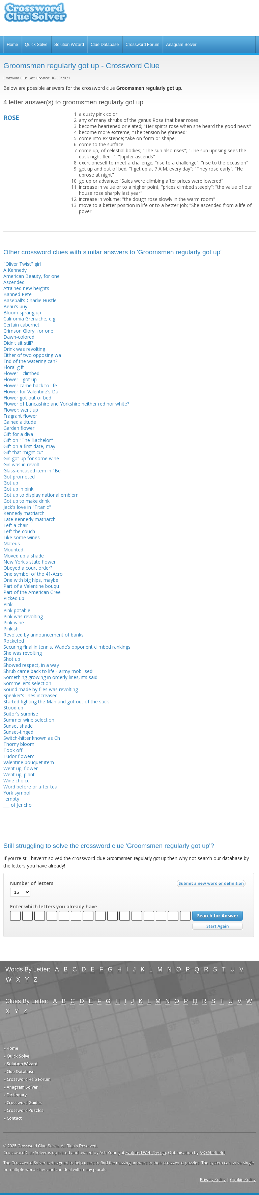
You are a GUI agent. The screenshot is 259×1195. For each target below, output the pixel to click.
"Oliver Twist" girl (22, 264)
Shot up (11, 659)
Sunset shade (18, 726)
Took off (12, 750)
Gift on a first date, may (29, 446)
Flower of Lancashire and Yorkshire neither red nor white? (66, 403)
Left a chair (15, 525)
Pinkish (11, 628)
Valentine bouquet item (28, 762)
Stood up (13, 707)
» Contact (12, 1118)
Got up (10, 482)
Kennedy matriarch (24, 513)
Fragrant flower (20, 416)
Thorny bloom (18, 744)
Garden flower (18, 428)
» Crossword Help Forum (27, 1079)
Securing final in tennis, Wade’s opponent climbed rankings (67, 647)
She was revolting (22, 653)
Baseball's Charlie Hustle (30, 300)
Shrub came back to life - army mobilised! (48, 671)
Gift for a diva (18, 434)
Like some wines (21, 537)
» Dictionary (15, 1095)
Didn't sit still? (18, 343)
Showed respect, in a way (31, 665)
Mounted (13, 549)
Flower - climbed (21, 373)
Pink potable (16, 610)
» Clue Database (18, 1071)
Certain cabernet (21, 324)
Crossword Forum (142, 44)
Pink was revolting (23, 616)
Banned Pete (17, 294)
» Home (10, 1048)
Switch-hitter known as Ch (31, 738)
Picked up (13, 598)
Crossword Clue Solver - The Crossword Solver (35, 15)
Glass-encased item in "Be (32, 470)
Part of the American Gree (32, 592)
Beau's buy (15, 306)
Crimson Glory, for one (28, 331)
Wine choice (16, 780)
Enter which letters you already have (53, 907)
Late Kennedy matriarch (29, 519)
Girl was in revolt (21, 464)
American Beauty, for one (31, 276)
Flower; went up (20, 410)
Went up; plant (19, 774)
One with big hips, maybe (30, 580)
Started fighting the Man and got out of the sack (56, 701)
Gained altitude (19, 422)
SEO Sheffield (212, 1152)
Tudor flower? (18, 756)
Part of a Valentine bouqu (31, 586)
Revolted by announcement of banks (43, 634)
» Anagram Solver (20, 1087)
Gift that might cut (23, 452)
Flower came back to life (30, 385)
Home (12, 44)
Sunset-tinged (18, 732)
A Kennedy (15, 270)
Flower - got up (20, 379)
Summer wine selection (28, 720)
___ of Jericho (17, 805)
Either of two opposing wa (32, 355)
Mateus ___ (15, 543)
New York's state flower (29, 561)
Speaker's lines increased (30, 695)
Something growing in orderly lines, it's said (50, 677)
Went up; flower (20, 768)
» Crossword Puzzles (23, 1110)
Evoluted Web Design (145, 1152)
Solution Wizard (69, 44)
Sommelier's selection (27, 683)
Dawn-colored (18, 337)
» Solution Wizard (20, 1064)
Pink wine (13, 622)
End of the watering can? (30, 361)
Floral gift (13, 367)
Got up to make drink (26, 501)
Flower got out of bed (27, 397)
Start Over (217, 926)
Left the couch (19, 531)
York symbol (16, 792)
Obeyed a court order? (27, 568)
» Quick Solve (16, 1056)
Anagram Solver (181, 44)
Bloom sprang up (22, 312)
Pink (7, 604)
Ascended (14, 282)
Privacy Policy (213, 1180)
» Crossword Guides (22, 1103)
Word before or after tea (30, 786)
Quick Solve (36, 44)
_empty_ (12, 799)
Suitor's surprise (20, 713)
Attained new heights (26, 288)
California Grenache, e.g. (29, 318)
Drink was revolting (24, 349)
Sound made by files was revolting (40, 689)
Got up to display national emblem (41, 495)
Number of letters (31, 883)
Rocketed (13, 641)
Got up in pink (18, 489)
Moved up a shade (23, 555)
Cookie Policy (243, 1180)
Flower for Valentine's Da (30, 391)
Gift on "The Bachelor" (28, 440)
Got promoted (19, 476)
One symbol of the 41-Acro (33, 574)
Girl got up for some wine (31, 458)
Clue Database (105, 44)
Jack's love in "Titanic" (27, 507)
